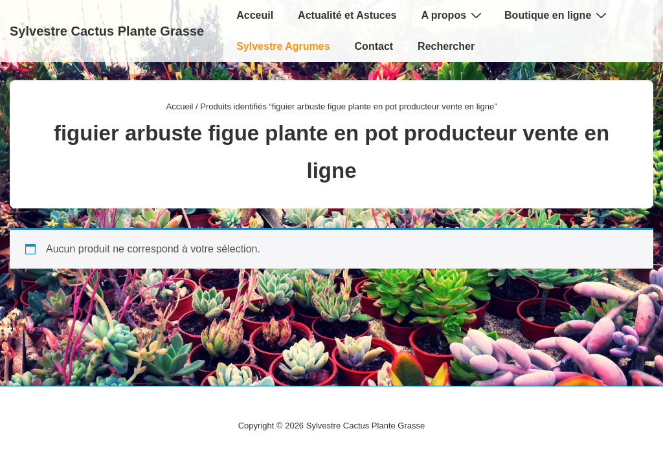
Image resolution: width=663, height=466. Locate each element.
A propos (453, 15)
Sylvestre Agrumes (283, 46)
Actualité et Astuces (347, 15)
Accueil (180, 106)
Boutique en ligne (557, 15)
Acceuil (254, 15)
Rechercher (446, 46)
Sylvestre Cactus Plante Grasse (107, 31)
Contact (374, 46)
